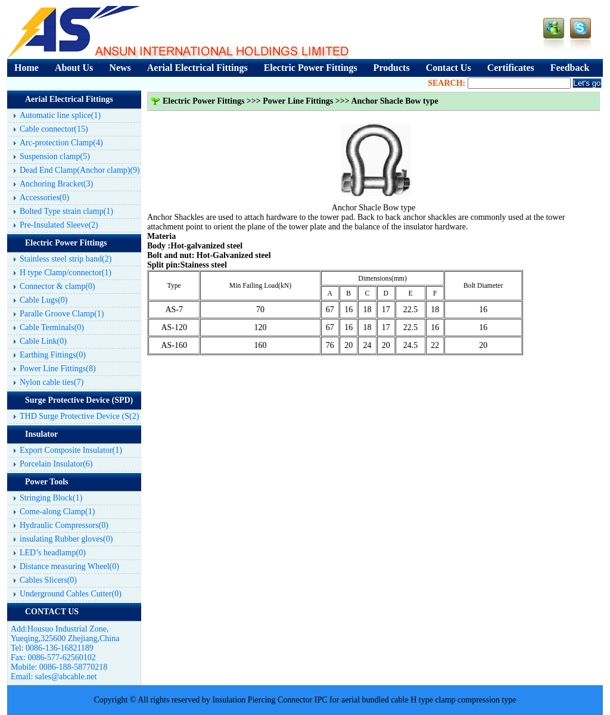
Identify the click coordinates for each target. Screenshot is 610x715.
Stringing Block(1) (51, 497)
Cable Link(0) (43, 341)
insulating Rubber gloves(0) (66, 538)
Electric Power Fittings (310, 68)
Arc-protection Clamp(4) (61, 142)
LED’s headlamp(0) (53, 552)
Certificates (510, 68)
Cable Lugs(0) (43, 300)
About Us (74, 68)
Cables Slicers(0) (48, 580)
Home (26, 68)
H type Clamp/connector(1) (65, 272)
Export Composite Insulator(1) (71, 450)
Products (392, 68)
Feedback (570, 68)
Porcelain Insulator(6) (56, 463)
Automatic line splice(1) (60, 115)
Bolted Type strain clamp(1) (66, 211)
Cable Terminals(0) (52, 327)
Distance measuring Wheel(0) (69, 566)
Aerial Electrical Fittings (197, 68)
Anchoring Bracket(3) (56, 183)
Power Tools (46, 481)
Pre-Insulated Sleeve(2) (59, 224)
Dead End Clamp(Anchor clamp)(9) (80, 170)
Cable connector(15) (54, 129)
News (119, 68)
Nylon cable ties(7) (51, 382)
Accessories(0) (44, 197)
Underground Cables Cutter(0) (71, 593)
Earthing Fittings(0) (53, 354)
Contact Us (448, 68)
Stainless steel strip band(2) (65, 258)
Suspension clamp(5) (55, 156)
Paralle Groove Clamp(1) (62, 313)
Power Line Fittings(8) (58, 368)
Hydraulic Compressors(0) (64, 525)
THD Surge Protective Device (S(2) (79, 416)
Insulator (41, 434)
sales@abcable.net (66, 676)
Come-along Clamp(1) (57, 511)
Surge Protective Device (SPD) (79, 400)
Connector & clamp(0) (57, 286)
